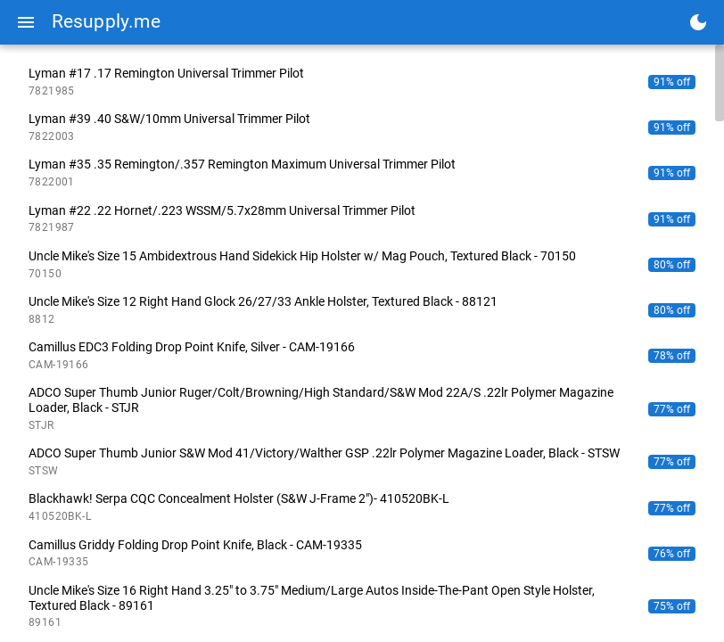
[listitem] (362, 81)
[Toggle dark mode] (698, 22)
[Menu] (26, 22)
